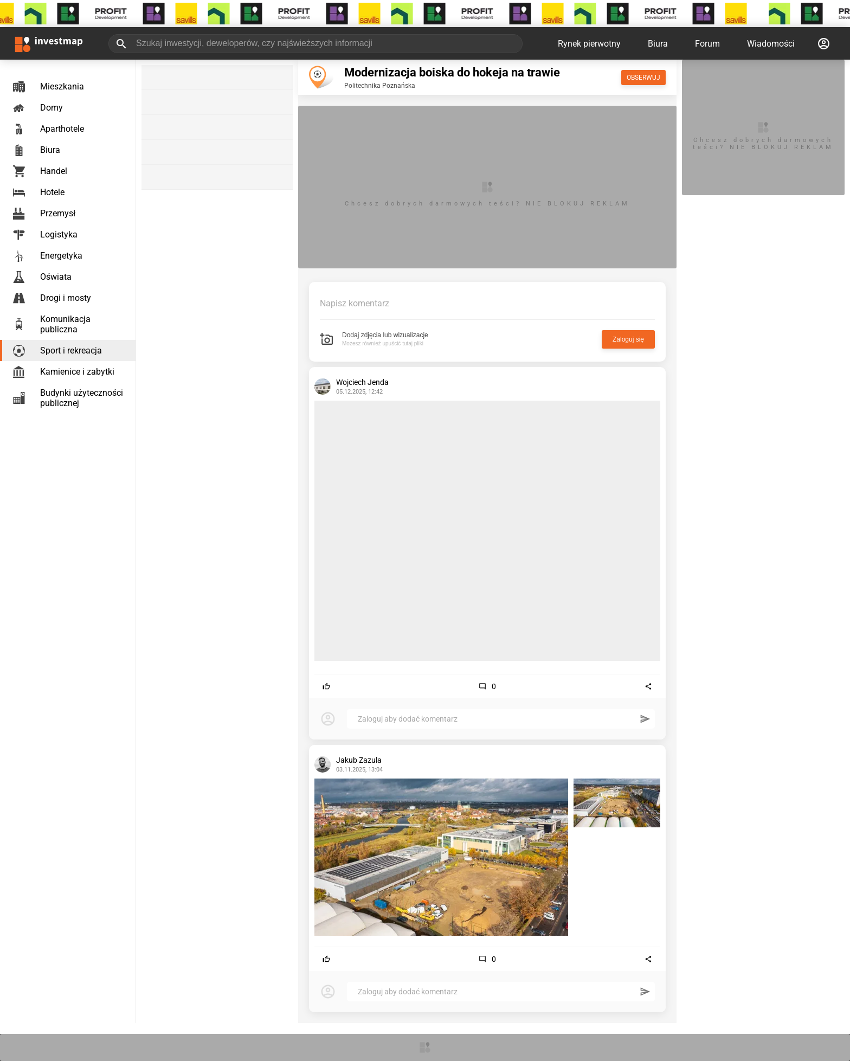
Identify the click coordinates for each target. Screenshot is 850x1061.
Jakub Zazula (359, 760)
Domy (38, 108)
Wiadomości (771, 43)
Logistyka (45, 235)
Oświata (42, 277)
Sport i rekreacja (57, 351)
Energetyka (47, 256)
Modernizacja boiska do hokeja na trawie (452, 72)
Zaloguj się (628, 339)
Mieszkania (48, 87)
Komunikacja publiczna (52, 324)
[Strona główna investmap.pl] (49, 43)
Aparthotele (48, 129)
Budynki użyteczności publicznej (68, 398)
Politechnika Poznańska (379, 85)
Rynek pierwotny (589, 43)
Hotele (39, 192)
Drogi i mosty (52, 298)
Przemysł (44, 214)
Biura (658, 43)
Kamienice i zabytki (63, 372)
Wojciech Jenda (362, 382)
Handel (40, 171)
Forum (707, 43)
